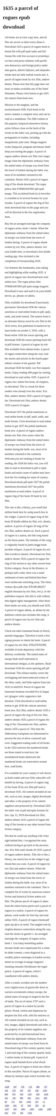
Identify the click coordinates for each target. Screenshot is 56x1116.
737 (45, 1087)
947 (21, 1090)
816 (6, 1113)
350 (36, 1105)
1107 (7, 1109)
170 (30, 1087)
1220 (30, 1113)
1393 (7, 1105)
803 (37, 1094)
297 (29, 1090)
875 (14, 1094)
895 (21, 1098)
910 (29, 1105)
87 (22, 1105)
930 (21, 1094)
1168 (29, 1102)
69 (6, 1102)
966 (37, 1087)
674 (14, 1113)
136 (14, 1098)
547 (15, 1087)
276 (14, 1090)
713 (12, 1102)
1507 (45, 1090)
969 (6, 1094)
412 (6, 1098)
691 (15, 1105)
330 (20, 1102)
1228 (7, 1087)
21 (44, 1102)
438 (36, 1090)
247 (36, 1102)
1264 (40, 1109)
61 (44, 1105)
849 (45, 1098)
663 (29, 1098)
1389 (49, 1109)
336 (15, 1109)
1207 (30, 1094)
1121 (37, 1098)
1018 (46, 1094)
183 (6, 1090)
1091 (23, 1109)
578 (22, 1087)
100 (21, 1113)
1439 (32, 1109)
